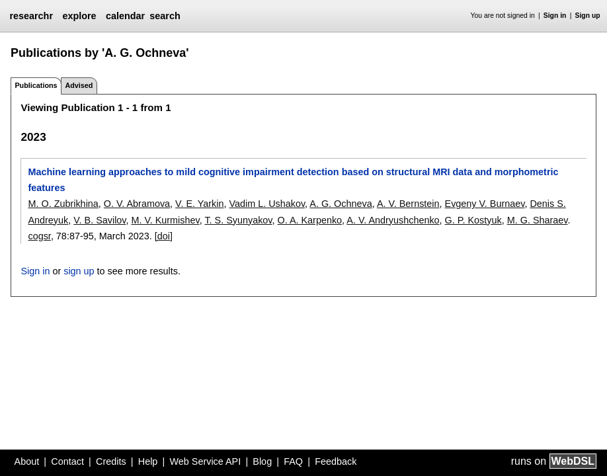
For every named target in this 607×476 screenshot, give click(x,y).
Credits (111, 461)
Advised (79, 85)
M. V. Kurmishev (165, 220)
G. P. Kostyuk (473, 220)
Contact (67, 461)
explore (79, 16)
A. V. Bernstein (408, 203)
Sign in (555, 15)
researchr (31, 16)
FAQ (293, 461)
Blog (262, 461)
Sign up (587, 15)
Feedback (335, 461)
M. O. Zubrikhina (63, 203)
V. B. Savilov (99, 220)
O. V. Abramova (137, 203)
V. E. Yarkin (199, 203)
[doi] (164, 236)
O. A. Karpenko (310, 220)
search (164, 16)
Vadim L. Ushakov (267, 203)
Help (148, 461)
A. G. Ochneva (340, 203)
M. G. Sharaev (537, 220)
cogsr (39, 236)
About (27, 461)
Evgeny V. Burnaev (485, 203)
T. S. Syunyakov (238, 220)
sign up (78, 271)
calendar (125, 16)
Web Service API (205, 461)
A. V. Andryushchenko (392, 220)
